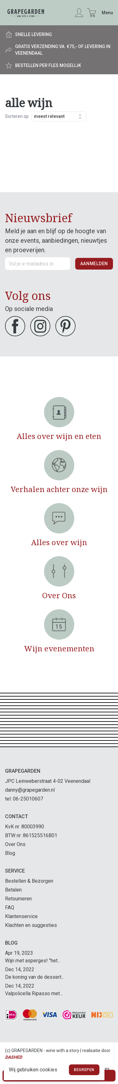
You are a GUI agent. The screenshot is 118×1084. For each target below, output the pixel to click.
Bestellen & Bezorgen (29, 881)
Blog (10, 853)
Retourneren (18, 899)
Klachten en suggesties (31, 925)
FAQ (9, 907)
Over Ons (15, 844)
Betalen (13, 890)
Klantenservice (21, 916)
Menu (107, 12)
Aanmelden (94, 263)
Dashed (13, 1057)
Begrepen (84, 1070)
